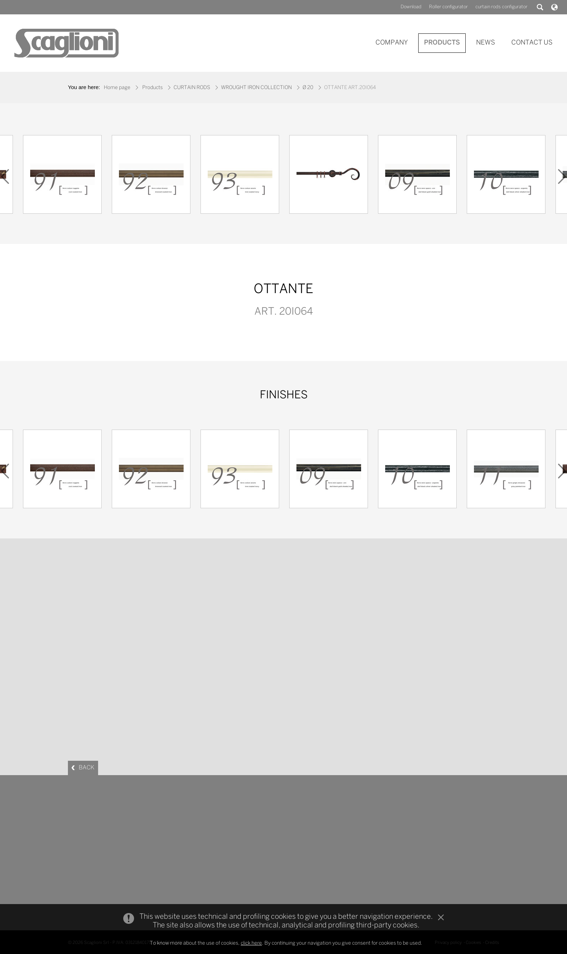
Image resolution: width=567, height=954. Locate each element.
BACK (86, 767)
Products (152, 87)
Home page (117, 87)
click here (251, 943)
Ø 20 (308, 87)
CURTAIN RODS (192, 87)
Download (411, 7)
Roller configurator (448, 7)
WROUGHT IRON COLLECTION (256, 87)
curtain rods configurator (501, 7)
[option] (328, 176)
